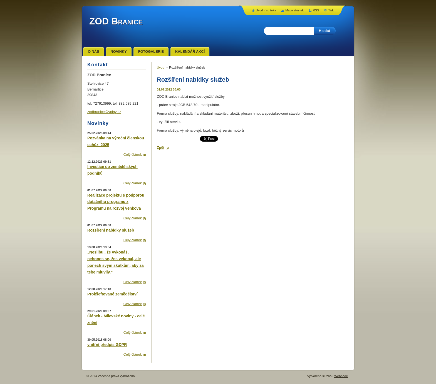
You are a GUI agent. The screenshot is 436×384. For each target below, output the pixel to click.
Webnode (341, 376)
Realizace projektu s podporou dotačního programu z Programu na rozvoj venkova (115, 202)
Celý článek (132, 154)
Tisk (331, 10)
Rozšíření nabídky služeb (110, 230)
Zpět (160, 147)
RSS (316, 10)
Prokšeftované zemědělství (112, 294)
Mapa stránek (294, 10)
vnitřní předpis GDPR (107, 344)
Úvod (160, 67)
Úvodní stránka (266, 10)
